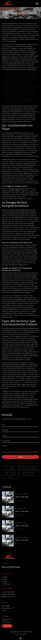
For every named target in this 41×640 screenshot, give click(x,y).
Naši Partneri (6, 584)
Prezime (5, 430)
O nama (4, 577)
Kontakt (7, 626)
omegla (22, 382)
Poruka (5, 446)
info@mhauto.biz (7, 620)
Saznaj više (19, 500)
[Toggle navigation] (37, 3)
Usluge (4, 579)
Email (5, 435)
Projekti (4, 582)
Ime (4, 425)
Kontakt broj (6, 441)
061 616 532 (6, 622)
